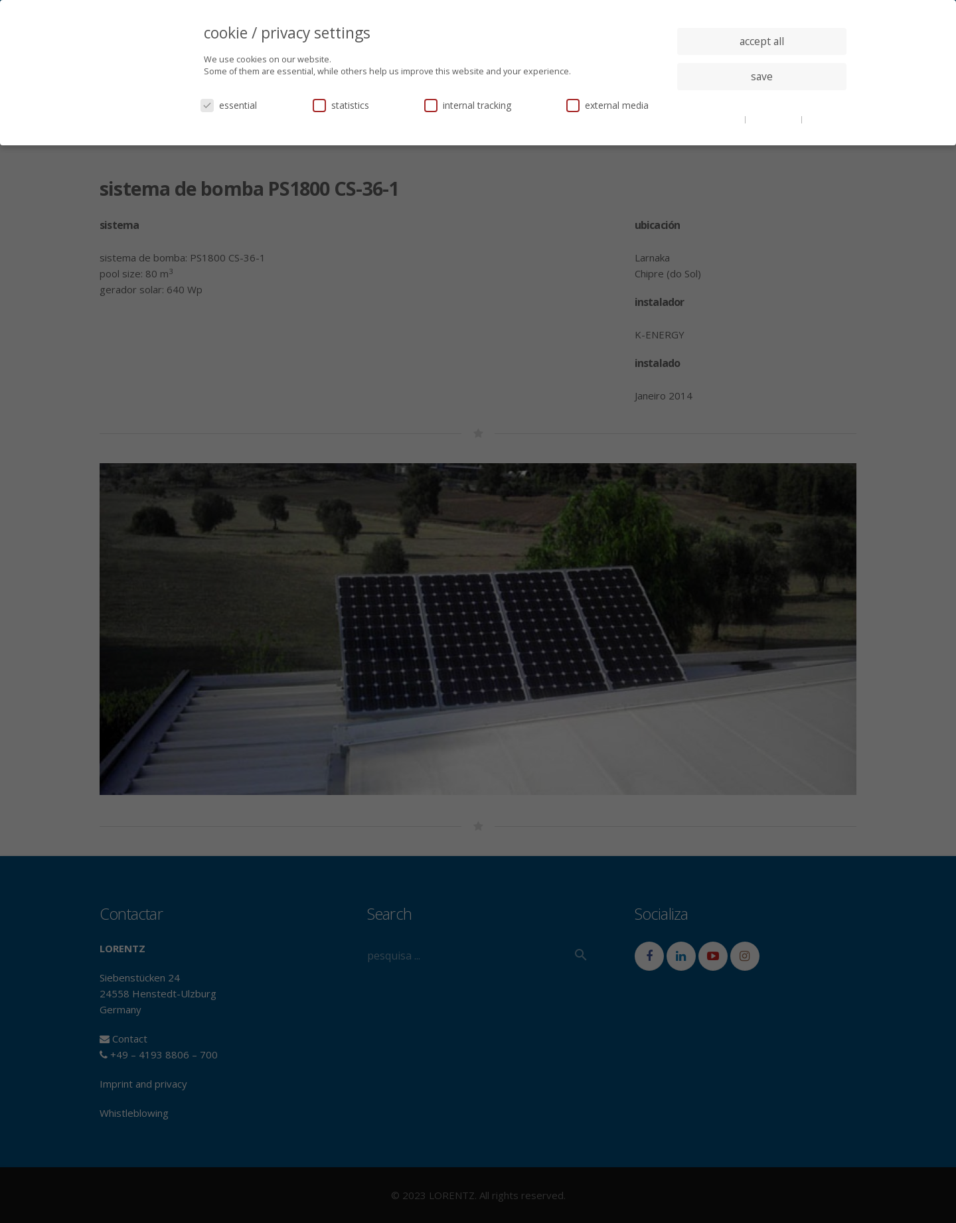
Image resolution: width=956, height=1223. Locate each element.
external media (607, 105)
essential (228, 105)
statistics (341, 105)
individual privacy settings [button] (761, 103)
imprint (820, 118)
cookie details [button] (717, 118)
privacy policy (774, 118)
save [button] (762, 76)
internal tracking (467, 105)
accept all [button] (762, 41)
